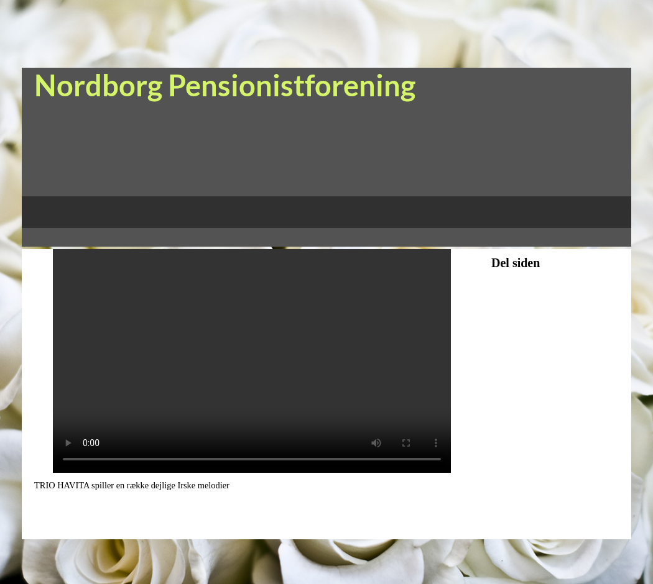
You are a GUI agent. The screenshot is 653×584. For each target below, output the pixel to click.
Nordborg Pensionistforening (224, 85)
